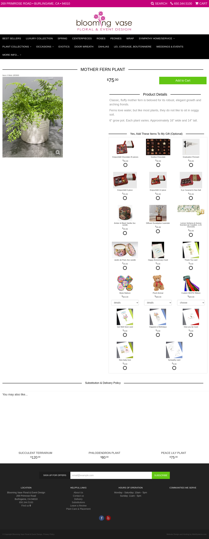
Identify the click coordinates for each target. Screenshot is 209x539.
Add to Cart (182, 80)
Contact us (78, 495)
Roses (101, 38)
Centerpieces (82, 38)
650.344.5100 (183, 3)
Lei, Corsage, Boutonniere (133, 46)
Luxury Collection (39, 38)
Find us (26, 505)
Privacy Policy (48, 534)
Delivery (78, 499)
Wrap (130, 38)
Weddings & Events (169, 46)
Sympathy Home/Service (155, 38)
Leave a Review (78, 505)
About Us (78, 492)
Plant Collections (15, 46)
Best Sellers (11, 38)
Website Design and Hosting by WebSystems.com (187, 534)
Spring (62, 38)
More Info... (10, 54)
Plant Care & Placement (78, 509)
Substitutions (78, 502)
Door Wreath (83, 46)
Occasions (43, 46)
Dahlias (103, 46)
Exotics (64, 46)
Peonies (115, 38)
